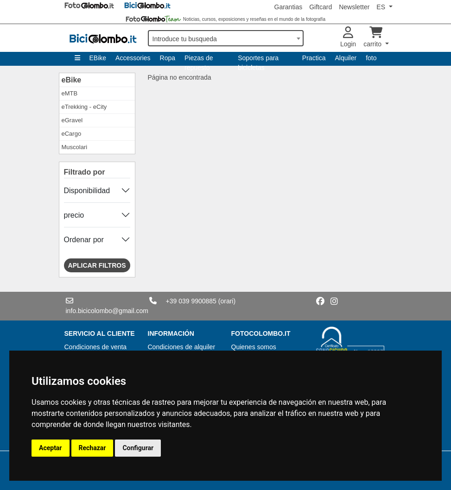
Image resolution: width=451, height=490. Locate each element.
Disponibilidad (87, 191)
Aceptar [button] (50, 448)
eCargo (72, 133)
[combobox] (226, 38)
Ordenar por (84, 240)
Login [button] (348, 37)
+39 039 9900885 (191, 301)
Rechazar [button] (92, 448)
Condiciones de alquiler (182, 347)
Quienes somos (253, 347)
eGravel (72, 120)
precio (74, 215)
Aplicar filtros (97, 265)
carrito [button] (373, 37)
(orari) (226, 301)
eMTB (70, 93)
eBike (72, 80)
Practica (314, 58)
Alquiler (345, 58)
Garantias (288, 7)
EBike (98, 58)
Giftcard (320, 7)
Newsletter (354, 7)
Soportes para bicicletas (258, 60)
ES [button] (381, 7)
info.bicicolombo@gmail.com (107, 310)
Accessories (132, 58)
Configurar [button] (137, 448)
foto (371, 58)
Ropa (167, 58)
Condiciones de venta (95, 347)
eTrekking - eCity (84, 106)
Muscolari (75, 147)
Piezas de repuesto (198, 60)
